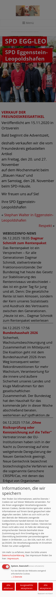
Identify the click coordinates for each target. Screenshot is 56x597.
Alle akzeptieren (46, 587)
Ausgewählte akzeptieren (26, 587)
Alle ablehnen (8, 587)
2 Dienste (16, 576)
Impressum (13, 558)
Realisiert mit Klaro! (45, 593)
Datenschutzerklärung (13, 555)
